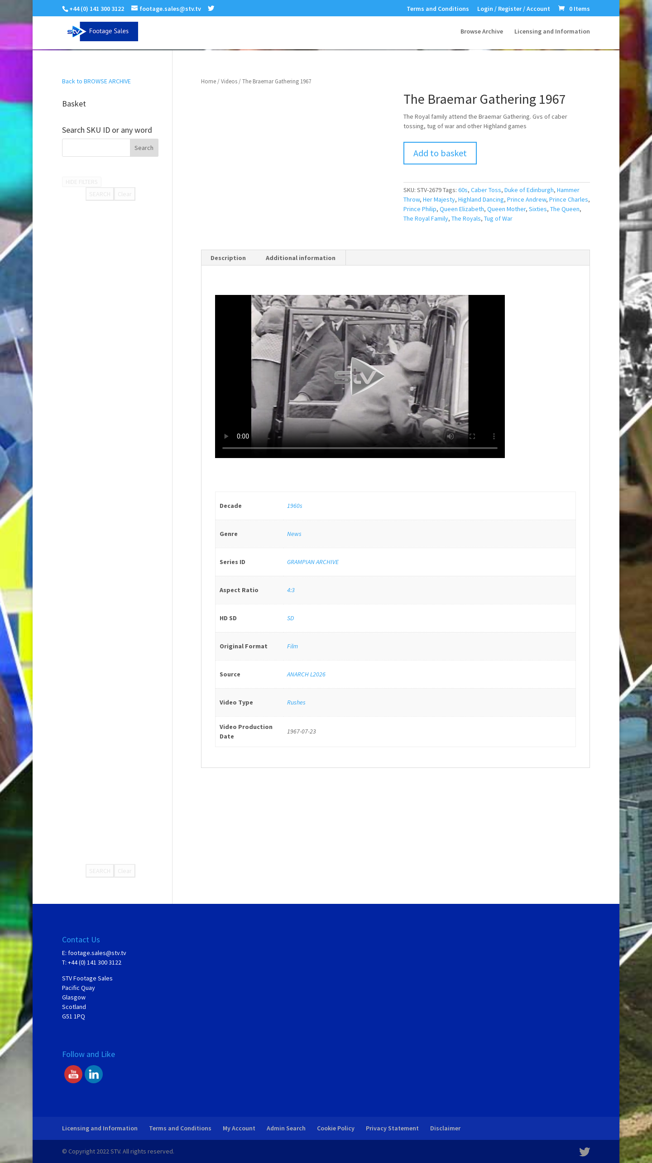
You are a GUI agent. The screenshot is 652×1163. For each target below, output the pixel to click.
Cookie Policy (336, 1128)
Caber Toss (486, 190)
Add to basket (440, 153)
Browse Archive (481, 32)
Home (208, 81)
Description (228, 258)
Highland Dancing (481, 199)
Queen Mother (506, 209)
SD (290, 618)
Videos (229, 81)
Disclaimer (445, 1128)
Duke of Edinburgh (529, 190)
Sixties (538, 209)
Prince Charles (568, 199)
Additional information (301, 258)
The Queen (565, 209)
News (294, 534)
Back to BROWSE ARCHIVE (96, 81)
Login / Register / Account (513, 9)
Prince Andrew (526, 199)
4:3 (291, 590)
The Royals (466, 218)
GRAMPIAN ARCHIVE (313, 562)
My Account (239, 1128)
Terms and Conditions (438, 9)
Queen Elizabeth (462, 209)
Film (292, 646)
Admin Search (286, 1128)
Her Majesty (439, 199)
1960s (294, 506)
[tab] (228, 257)
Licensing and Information (552, 32)
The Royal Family (425, 218)
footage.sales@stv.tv (97, 953)
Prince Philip (419, 209)
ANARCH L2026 (306, 674)
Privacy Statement (392, 1128)
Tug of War (498, 218)
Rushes (296, 702)
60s (463, 190)
